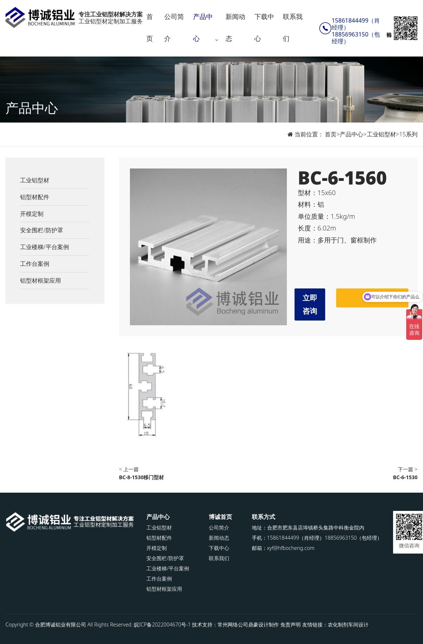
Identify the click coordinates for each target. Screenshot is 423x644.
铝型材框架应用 (40, 280)
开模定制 (31, 214)
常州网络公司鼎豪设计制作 (248, 624)
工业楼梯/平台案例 (44, 247)
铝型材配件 (34, 197)
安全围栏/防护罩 (41, 230)
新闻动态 (235, 27)
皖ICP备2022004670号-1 (162, 624)
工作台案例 (34, 264)
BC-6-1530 (405, 477)
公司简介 (174, 27)
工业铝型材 (381, 134)
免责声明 (290, 624)
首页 (149, 27)
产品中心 (203, 27)
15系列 (408, 134)
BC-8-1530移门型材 (141, 477)
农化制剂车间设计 (348, 624)
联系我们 (293, 27)
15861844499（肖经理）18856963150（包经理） (356, 31)
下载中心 (264, 27)
